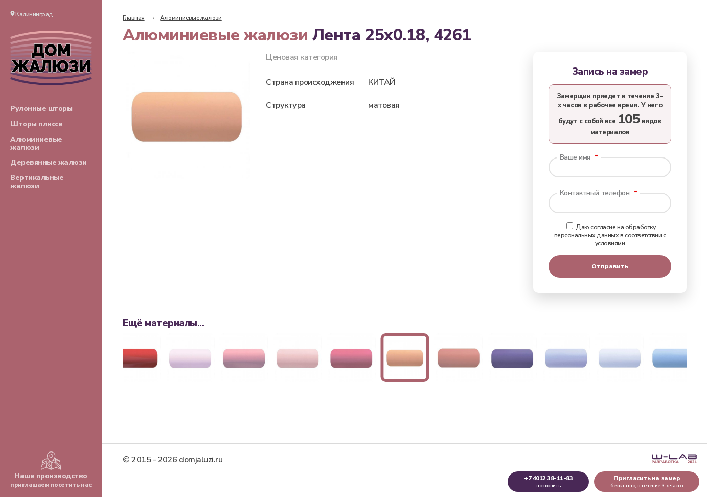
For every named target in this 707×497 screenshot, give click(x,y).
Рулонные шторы (41, 109)
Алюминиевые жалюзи (36, 143)
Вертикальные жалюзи (36, 182)
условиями (610, 243)
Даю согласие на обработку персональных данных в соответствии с (610, 235)
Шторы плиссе (36, 124)
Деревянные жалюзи (48, 162)
